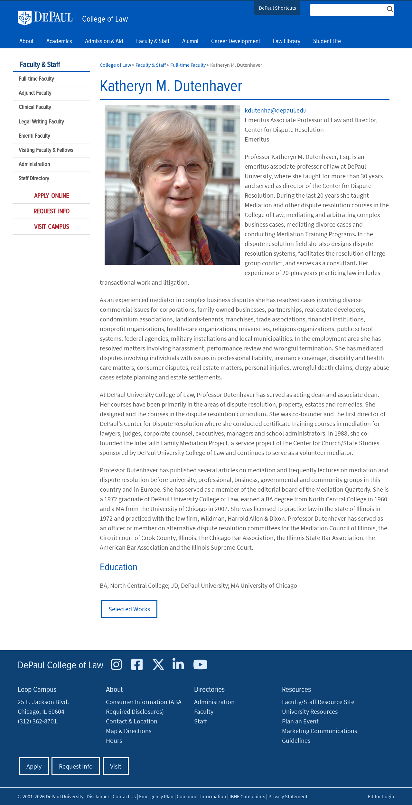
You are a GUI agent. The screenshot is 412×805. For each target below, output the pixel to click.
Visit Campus (51, 227)
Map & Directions (128, 731)
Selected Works (129, 609)
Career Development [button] (235, 41)
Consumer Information (201, 796)
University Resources (310, 711)
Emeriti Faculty (34, 136)
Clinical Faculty (35, 107)
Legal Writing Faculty (41, 122)
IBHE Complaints (247, 796)
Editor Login (381, 796)
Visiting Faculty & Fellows (46, 150)
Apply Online (51, 196)
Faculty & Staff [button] (152, 41)
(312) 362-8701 (37, 721)
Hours (114, 740)
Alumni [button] (190, 41)
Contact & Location (131, 721)
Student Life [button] (327, 41)
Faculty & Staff (39, 65)
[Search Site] (352, 10)
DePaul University (48, 18)
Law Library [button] (286, 41)
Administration (34, 164)
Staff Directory (34, 178)
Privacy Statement (287, 796)
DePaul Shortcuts (277, 8)
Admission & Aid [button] (104, 41)
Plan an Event (300, 721)
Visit (115, 766)
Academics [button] (59, 41)
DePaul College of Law (60, 665)
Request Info (51, 212)
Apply (34, 766)
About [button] (26, 41)
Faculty (203, 711)
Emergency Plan (156, 796)
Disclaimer (98, 796)
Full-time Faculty (36, 79)
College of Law (105, 19)
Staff (200, 721)
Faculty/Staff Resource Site (318, 702)
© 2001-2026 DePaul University (50, 796)
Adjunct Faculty (35, 93)
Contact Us (124, 796)
